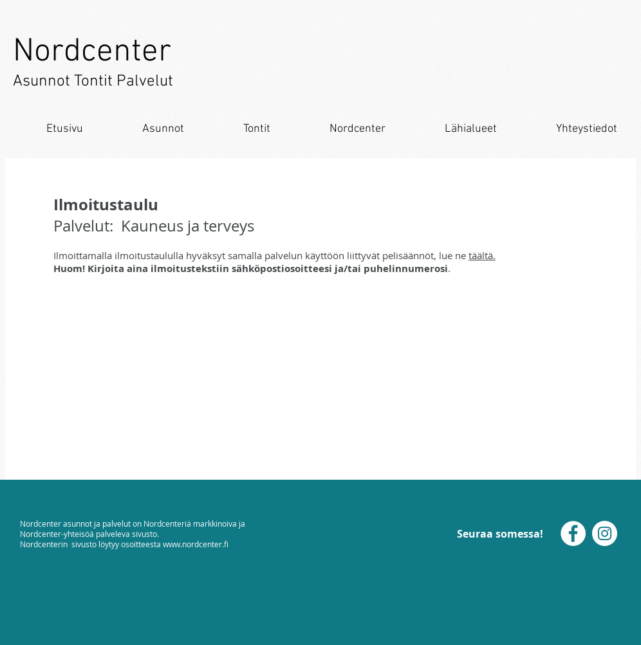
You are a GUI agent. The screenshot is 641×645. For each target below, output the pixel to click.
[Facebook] (573, 533)
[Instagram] (604, 533)
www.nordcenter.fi (195, 544)
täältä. (482, 255)
